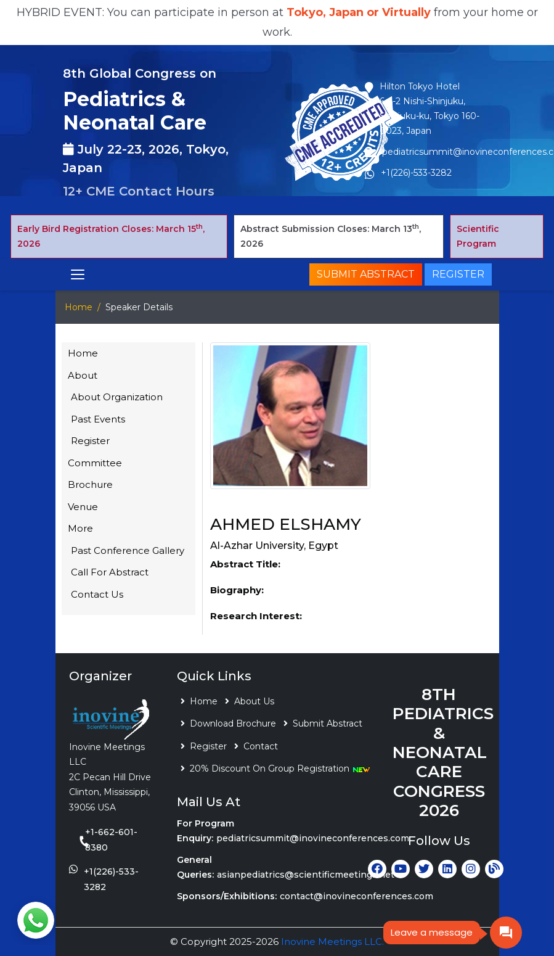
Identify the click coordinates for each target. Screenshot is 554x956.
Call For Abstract (110, 572)
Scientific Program (478, 236)
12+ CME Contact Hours (138, 191)
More (80, 528)
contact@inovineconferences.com (356, 896)
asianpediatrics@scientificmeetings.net (305, 874)
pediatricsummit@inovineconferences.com (312, 838)
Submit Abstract (366, 274)
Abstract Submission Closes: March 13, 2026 (330, 236)
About (82, 375)
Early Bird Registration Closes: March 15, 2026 (111, 236)
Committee (95, 463)
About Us (254, 701)
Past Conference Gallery (127, 550)
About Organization (117, 397)
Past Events (98, 419)
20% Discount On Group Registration (280, 768)
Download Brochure (233, 723)
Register (458, 274)
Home (78, 307)
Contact (260, 746)
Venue (83, 507)
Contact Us (97, 594)
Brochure (90, 484)
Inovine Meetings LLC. (332, 941)
